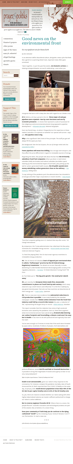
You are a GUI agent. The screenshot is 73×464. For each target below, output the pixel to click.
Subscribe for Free (11, 125)
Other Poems (8, 46)
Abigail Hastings (9, 57)
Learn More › (7, 157)
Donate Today (9, 99)
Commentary (8, 39)
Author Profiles (44, 2)
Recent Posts (33, 2)
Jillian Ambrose (58, 304)
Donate (68, 2)
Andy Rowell (66, 177)
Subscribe (24, 2)
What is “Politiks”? (13, 2)
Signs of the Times (10, 50)
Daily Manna (37, 10)
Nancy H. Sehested (9, 53)
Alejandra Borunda (39, 126)
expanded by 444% (28, 147)
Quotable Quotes (9, 61)
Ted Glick (40, 270)
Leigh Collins (39, 291)
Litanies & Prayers (10, 42)
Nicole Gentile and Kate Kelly (60, 248)
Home (4, 2)
